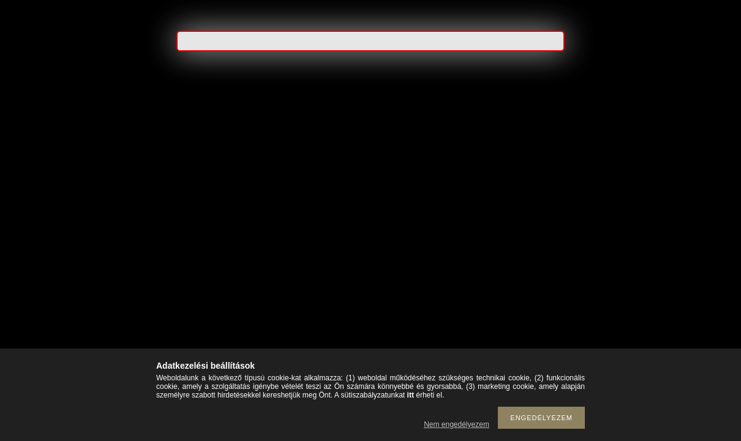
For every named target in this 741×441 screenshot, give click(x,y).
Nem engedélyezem (456, 424)
